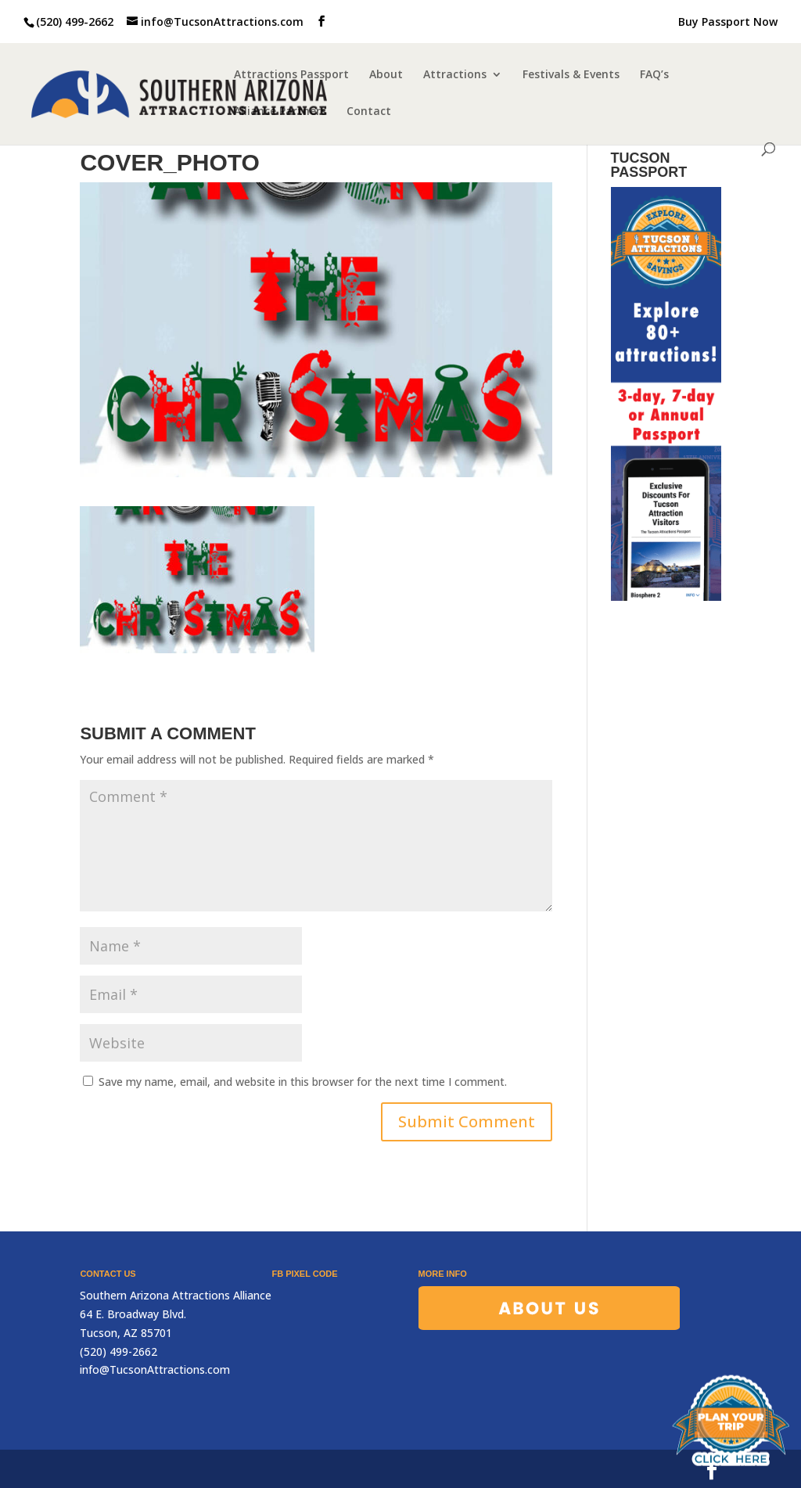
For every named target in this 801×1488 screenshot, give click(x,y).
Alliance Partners (280, 112)
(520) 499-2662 (74, 21)
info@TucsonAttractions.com (155, 1369)
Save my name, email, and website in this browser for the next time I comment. (303, 1081)
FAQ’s (654, 75)
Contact (369, 112)
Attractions (455, 75)
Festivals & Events (571, 75)
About (386, 75)
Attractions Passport (291, 75)
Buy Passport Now (728, 22)
